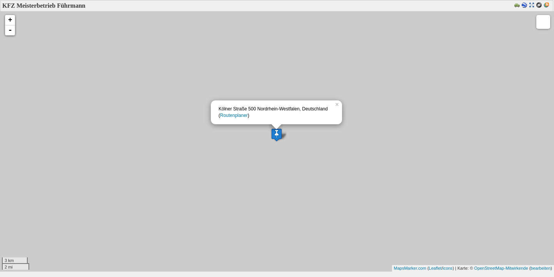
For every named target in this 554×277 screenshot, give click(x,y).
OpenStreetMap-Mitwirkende (501, 268)
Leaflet (435, 268)
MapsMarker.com (410, 268)
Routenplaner (234, 115)
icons (448, 268)
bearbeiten (541, 268)
